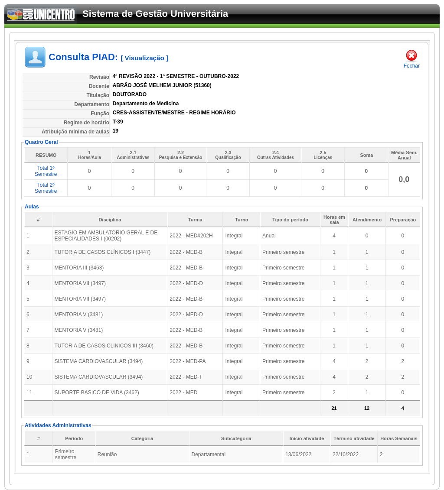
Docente (99, 86)
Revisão (99, 77)
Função (100, 113)
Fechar (412, 59)
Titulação (98, 95)
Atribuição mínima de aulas (75, 132)
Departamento (91, 104)
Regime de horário (86, 123)
